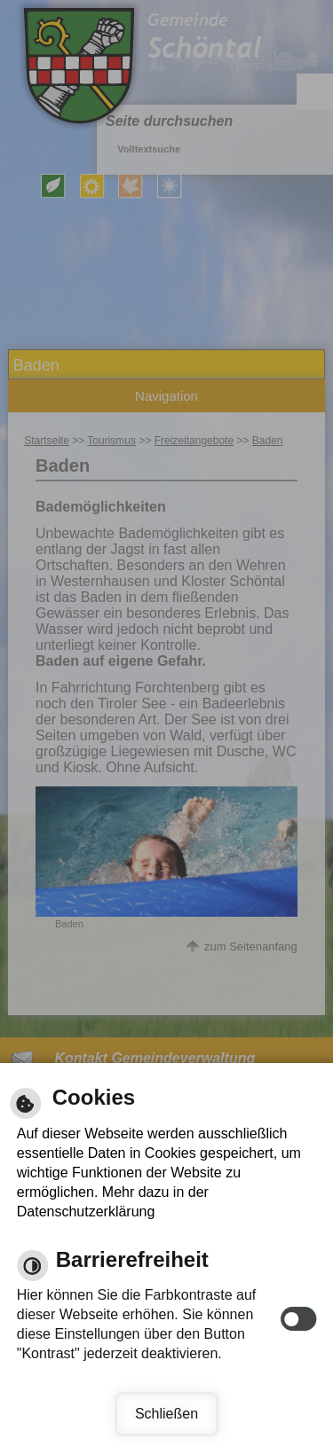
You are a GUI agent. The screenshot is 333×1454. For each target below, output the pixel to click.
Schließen (166, 1413)
